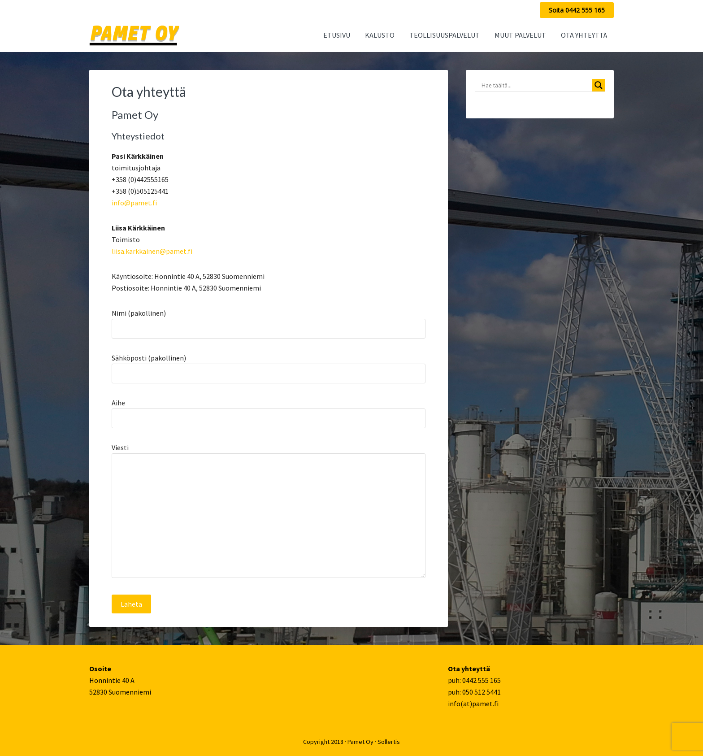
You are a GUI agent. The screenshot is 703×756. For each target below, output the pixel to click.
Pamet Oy (360, 742)
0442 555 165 (481, 680)
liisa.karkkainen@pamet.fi (152, 251)
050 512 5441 (481, 691)
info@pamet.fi (134, 202)
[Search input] (536, 85)
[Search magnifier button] (598, 85)
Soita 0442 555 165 (577, 10)
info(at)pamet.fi (473, 703)
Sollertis (389, 742)
